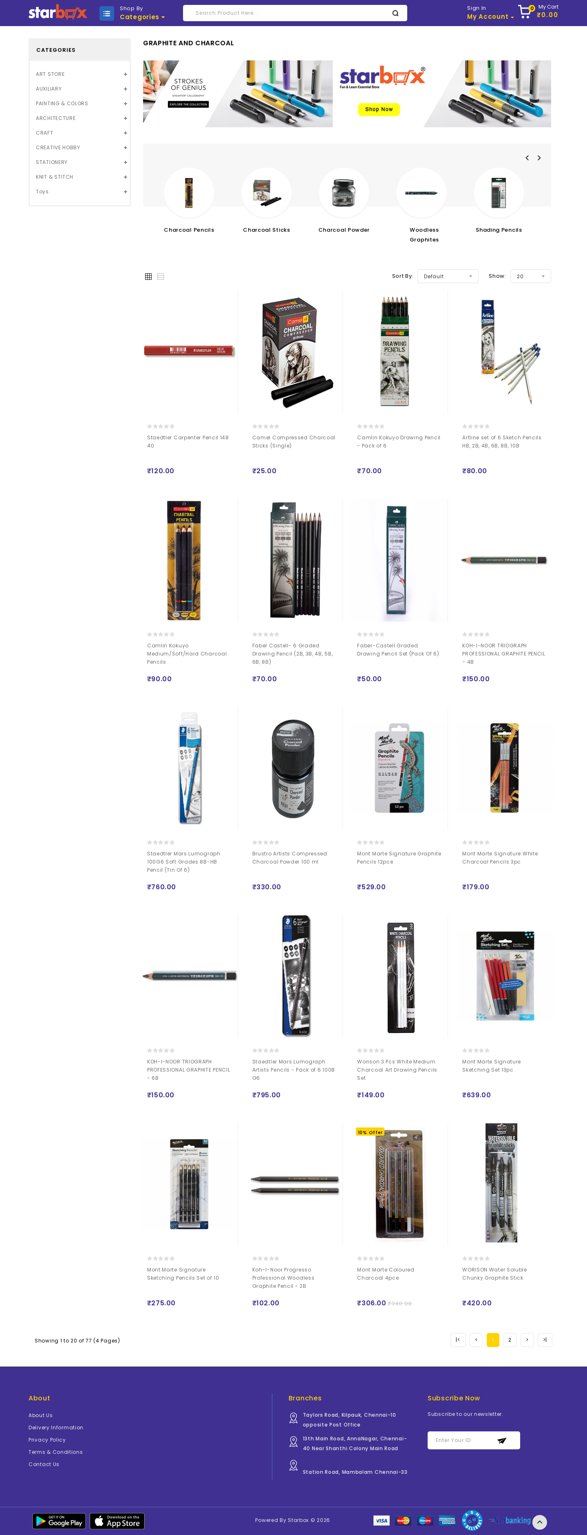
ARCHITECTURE (55, 118)
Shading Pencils (499, 230)
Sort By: (403, 276)
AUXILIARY (49, 88)
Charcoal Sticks (266, 230)
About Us (41, 1415)
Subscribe (502, 1441)
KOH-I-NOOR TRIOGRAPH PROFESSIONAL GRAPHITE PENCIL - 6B (188, 1069)
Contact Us (44, 1464)
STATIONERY (52, 162)
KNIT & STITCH (54, 176)
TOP (539, 1522)
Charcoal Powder (344, 230)
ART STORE (50, 74)
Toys (42, 191)
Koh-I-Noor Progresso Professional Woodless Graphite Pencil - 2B (283, 1277)
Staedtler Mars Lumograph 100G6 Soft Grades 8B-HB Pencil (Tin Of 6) (184, 861)
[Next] (527, 1340)
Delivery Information (56, 1427)
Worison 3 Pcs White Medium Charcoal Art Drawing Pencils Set (397, 1069)
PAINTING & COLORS (62, 103)
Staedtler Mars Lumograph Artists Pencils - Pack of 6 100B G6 (293, 1069)
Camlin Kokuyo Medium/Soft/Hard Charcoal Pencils (187, 653)
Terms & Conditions (56, 1452)
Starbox (298, 1520)
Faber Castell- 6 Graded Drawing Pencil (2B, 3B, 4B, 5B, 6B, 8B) (292, 653)
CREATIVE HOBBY (58, 147)
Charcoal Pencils (189, 230)
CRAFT (44, 132)
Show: (497, 276)
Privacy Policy (47, 1439)
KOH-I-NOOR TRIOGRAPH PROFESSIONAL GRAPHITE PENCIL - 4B (503, 653)
